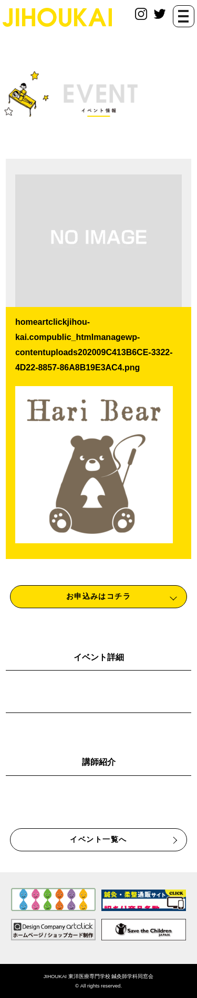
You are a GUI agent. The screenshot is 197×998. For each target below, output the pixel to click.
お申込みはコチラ (98, 596)
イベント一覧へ (98, 839)
